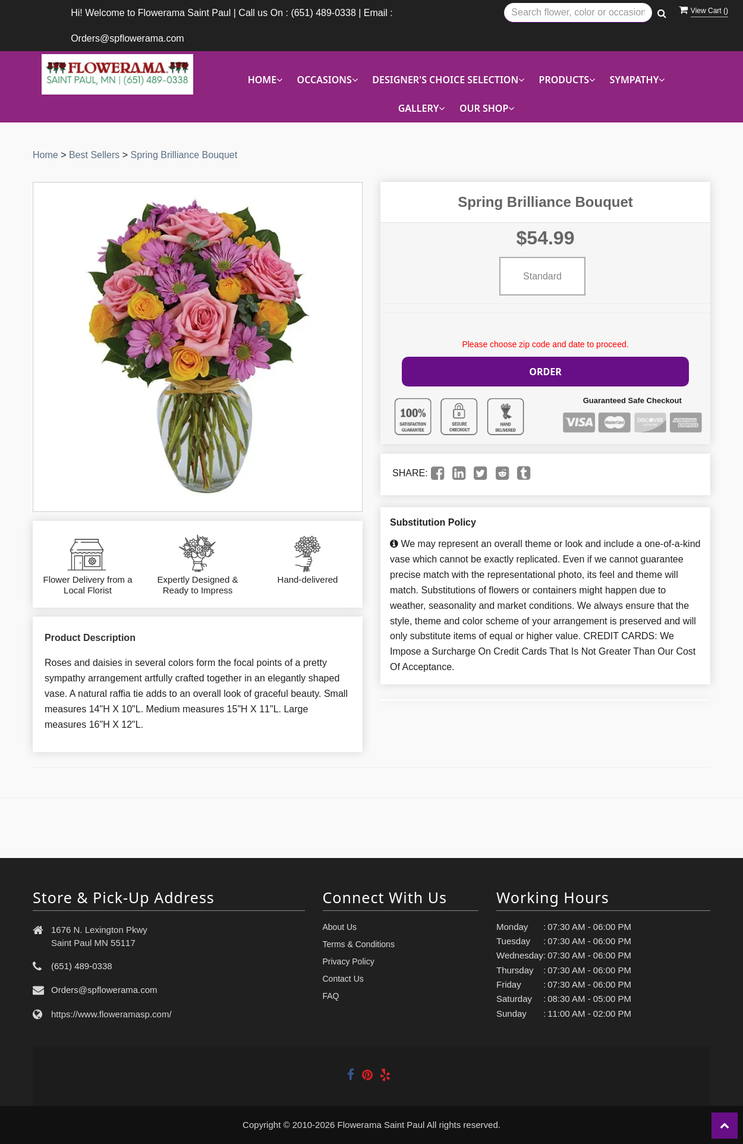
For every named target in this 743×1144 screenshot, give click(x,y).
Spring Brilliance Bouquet (184, 155)
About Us (340, 927)
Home (45, 155)
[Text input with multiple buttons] (578, 13)
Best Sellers (94, 155)
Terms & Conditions (359, 944)
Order (545, 370)
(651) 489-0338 (81, 966)
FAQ (331, 996)
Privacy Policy (348, 961)
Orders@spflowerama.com (104, 990)
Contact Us (343, 978)
